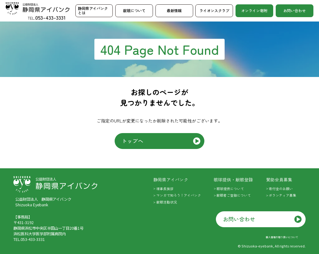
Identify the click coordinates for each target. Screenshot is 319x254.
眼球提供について (230, 188)
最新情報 (174, 10)
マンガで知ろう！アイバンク (178, 195)
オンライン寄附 (254, 10)
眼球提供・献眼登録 (233, 179)
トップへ (132, 141)
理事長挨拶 (165, 188)
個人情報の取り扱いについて (282, 237)
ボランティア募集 (282, 195)
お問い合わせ (294, 10)
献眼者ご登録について (234, 195)
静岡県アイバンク (170, 179)
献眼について (134, 10)
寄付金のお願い (281, 188)
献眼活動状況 (166, 202)
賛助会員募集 (279, 179)
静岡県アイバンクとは (93, 11)
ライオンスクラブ (214, 10)
